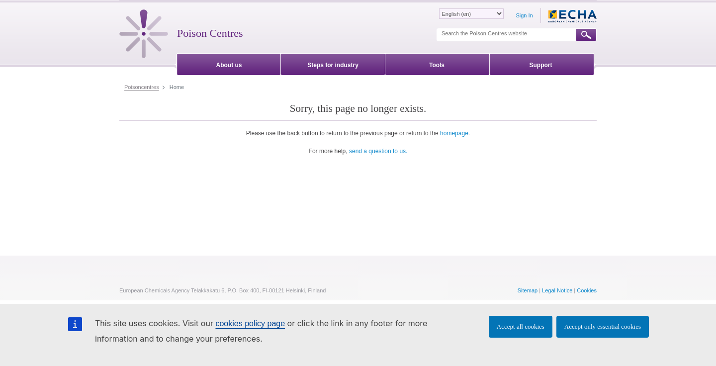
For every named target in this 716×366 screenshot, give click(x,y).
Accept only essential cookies (602, 326)
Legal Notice (557, 290)
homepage (454, 133)
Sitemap (527, 290)
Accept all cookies (520, 326)
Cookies (587, 290)
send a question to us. (378, 151)
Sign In (524, 15)
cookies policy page (250, 323)
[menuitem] (229, 63)
